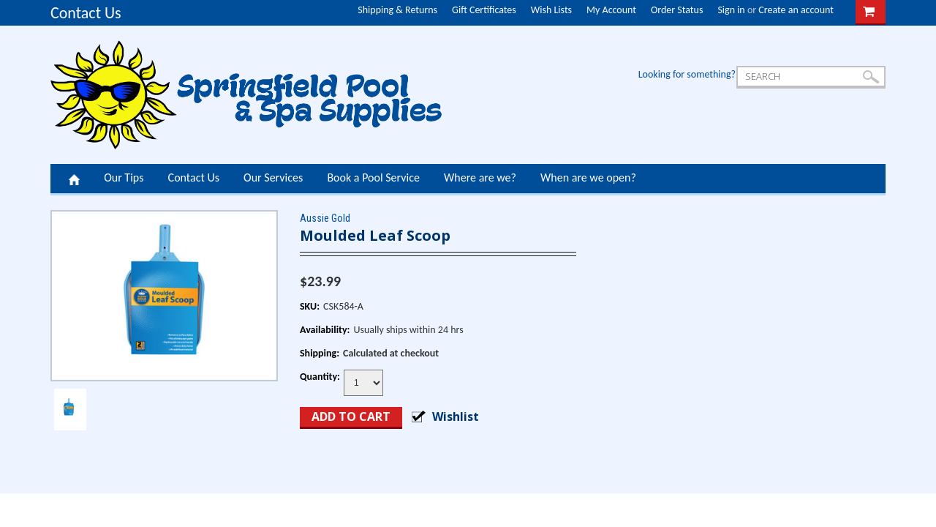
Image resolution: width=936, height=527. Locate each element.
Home (74, 179)
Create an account (796, 10)
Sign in (730, 10)
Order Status (677, 10)
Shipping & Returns (397, 10)
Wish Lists (551, 10)
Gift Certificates (484, 10)
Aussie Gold (325, 218)
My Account (611, 10)
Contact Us (85, 13)
